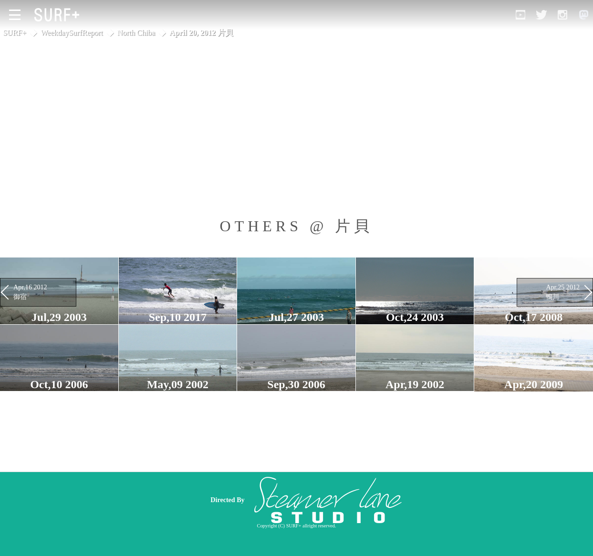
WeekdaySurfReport (72, 33)
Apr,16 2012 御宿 (30, 291)
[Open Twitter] (541, 15)
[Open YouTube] (520, 15)
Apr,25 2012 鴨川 (563, 291)
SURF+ (14, 33)
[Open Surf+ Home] (59, 14)
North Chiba (136, 33)
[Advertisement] (365, 499)
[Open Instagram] (562, 15)
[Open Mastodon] (583, 15)
